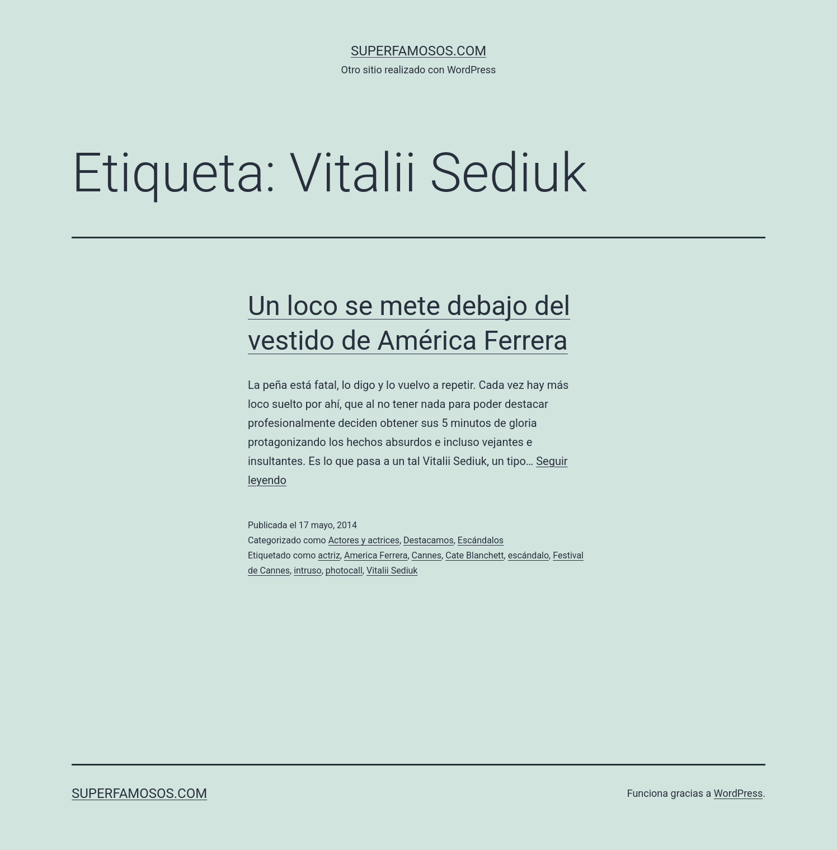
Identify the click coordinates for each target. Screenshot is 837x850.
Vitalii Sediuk (391, 570)
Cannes (427, 555)
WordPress (738, 793)
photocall (344, 570)
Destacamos (428, 540)
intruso (308, 570)
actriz (329, 555)
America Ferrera (375, 555)
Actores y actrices (363, 540)
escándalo (528, 555)
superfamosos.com (418, 51)
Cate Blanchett (474, 555)
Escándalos (481, 540)
